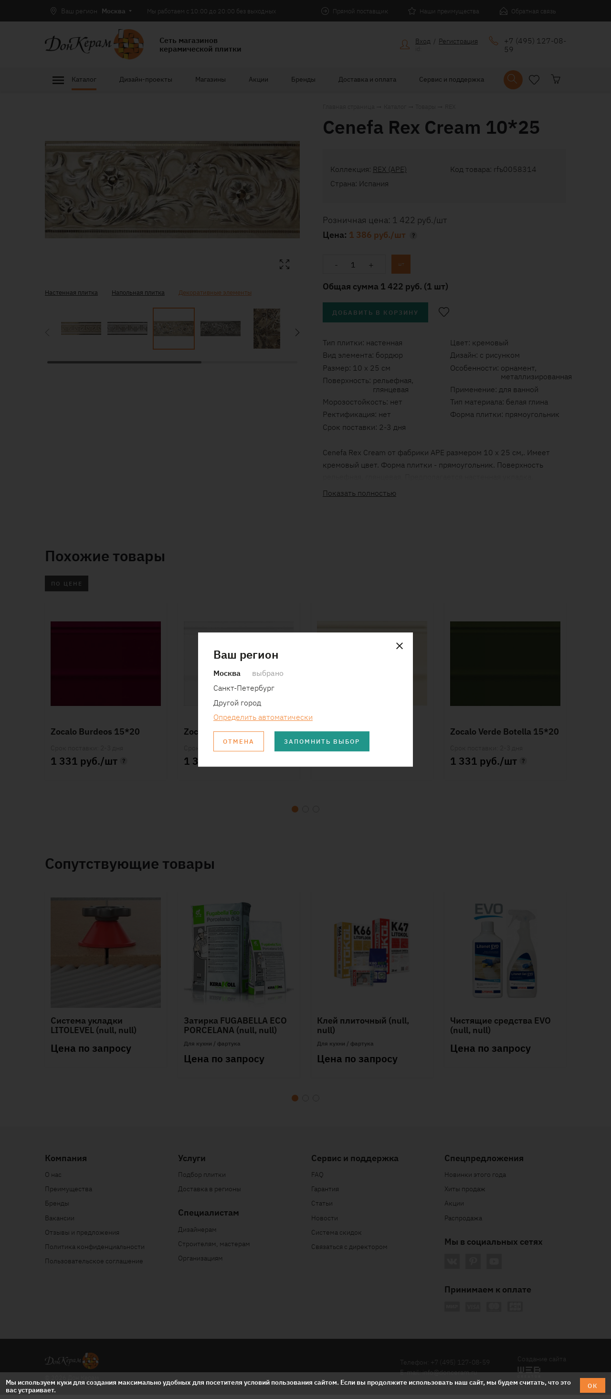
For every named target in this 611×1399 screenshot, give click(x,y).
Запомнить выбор (329, 742)
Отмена (240, 742)
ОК (591, 1385)
